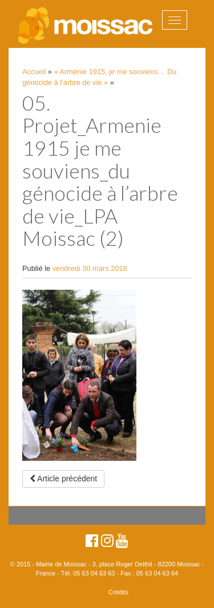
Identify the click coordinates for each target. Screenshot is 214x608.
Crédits (118, 592)
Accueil (34, 71)
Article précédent (63, 478)
